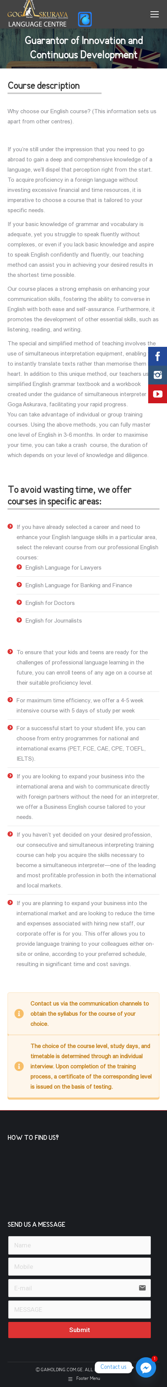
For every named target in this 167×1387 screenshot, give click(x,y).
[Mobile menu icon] (154, 14)
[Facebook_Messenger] (146, 1367)
